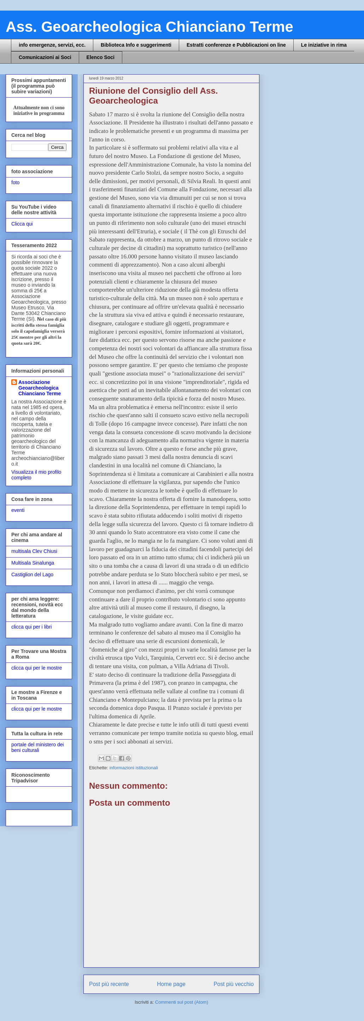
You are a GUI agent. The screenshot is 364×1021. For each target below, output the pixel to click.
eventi (17, 510)
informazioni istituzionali (134, 767)
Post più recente (109, 984)
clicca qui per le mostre (36, 668)
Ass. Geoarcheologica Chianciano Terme (149, 26)
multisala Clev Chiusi (34, 551)
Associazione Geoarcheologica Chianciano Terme (39, 387)
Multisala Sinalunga (32, 563)
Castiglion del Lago (32, 574)
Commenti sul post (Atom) (181, 1002)
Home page (171, 984)
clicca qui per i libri (31, 627)
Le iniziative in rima (324, 45)
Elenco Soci (101, 57)
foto (15, 182)
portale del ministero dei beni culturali (37, 747)
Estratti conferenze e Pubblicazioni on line (236, 45)
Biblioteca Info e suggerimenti (136, 45)
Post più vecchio (233, 984)
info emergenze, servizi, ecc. (52, 45)
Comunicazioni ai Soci (45, 57)
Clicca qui (22, 224)
